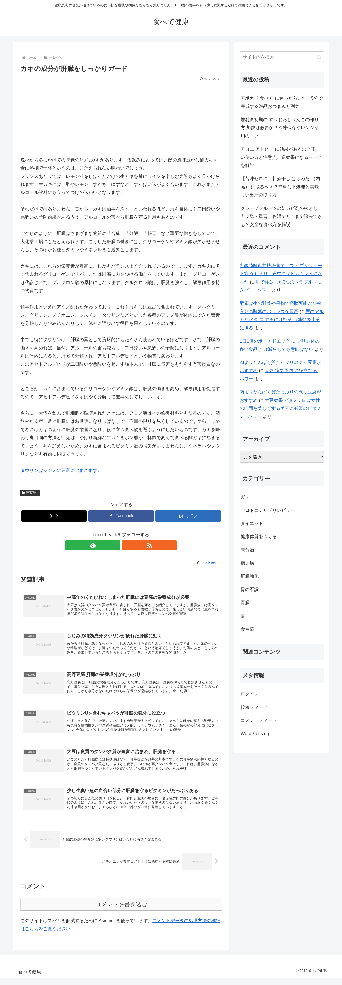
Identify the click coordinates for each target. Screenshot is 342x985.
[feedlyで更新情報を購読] (115, 545)
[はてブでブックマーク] (188, 516)
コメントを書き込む (121, 911)
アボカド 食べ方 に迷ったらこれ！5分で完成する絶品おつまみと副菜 (282, 102)
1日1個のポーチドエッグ (265, 341)
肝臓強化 (30, 492)
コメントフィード (259, 720)
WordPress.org (256, 733)
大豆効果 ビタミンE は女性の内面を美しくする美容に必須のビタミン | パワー (280, 408)
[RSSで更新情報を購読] (127, 545)
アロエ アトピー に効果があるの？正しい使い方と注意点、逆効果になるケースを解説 (281, 157)
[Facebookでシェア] (121, 516)
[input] (282, 57)
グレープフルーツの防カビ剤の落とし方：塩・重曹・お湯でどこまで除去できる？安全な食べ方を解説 (281, 216)
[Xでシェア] (54, 516)
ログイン (250, 693)
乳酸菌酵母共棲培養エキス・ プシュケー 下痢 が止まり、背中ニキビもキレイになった (281, 274)
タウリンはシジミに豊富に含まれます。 (61, 470)
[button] (319, 57)
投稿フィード (254, 707)
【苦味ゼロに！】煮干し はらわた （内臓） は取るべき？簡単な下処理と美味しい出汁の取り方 (280, 187)
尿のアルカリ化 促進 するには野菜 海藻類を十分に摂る (282, 319)
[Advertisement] (121, 120)
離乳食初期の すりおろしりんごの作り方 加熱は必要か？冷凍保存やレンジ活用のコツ (280, 127)
